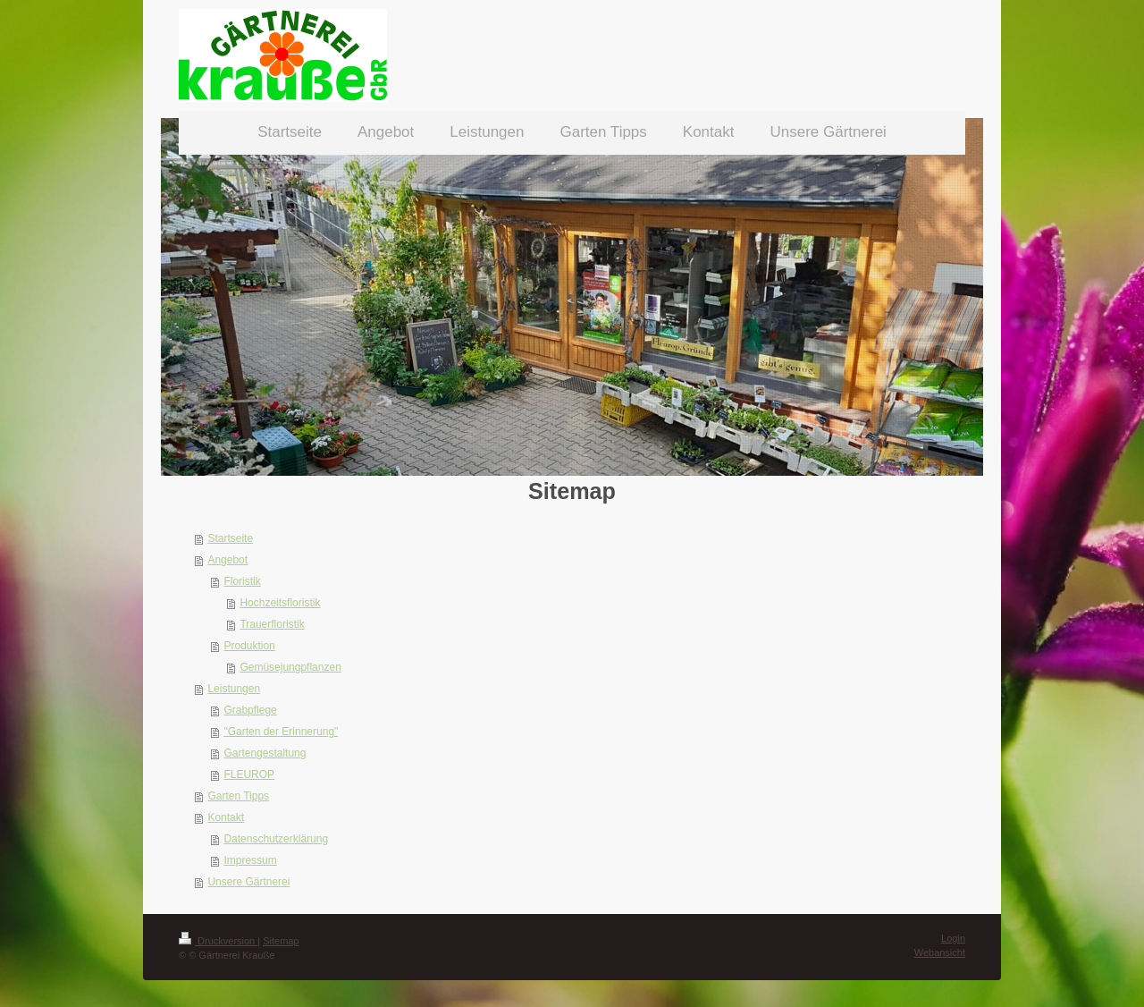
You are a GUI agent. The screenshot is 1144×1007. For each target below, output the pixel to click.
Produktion (248, 645)
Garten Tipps (238, 796)
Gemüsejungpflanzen (290, 667)
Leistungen (233, 688)
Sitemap (281, 940)
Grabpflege (249, 710)
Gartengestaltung (264, 753)
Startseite (230, 538)
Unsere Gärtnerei (248, 882)
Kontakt (225, 817)
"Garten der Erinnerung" (280, 731)
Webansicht (939, 952)
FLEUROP (248, 774)
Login (953, 938)
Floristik (241, 581)
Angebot (227, 560)
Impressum (249, 860)
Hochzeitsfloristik (280, 603)
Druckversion (218, 940)
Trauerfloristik (272, 624)
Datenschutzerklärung (275, 839)
